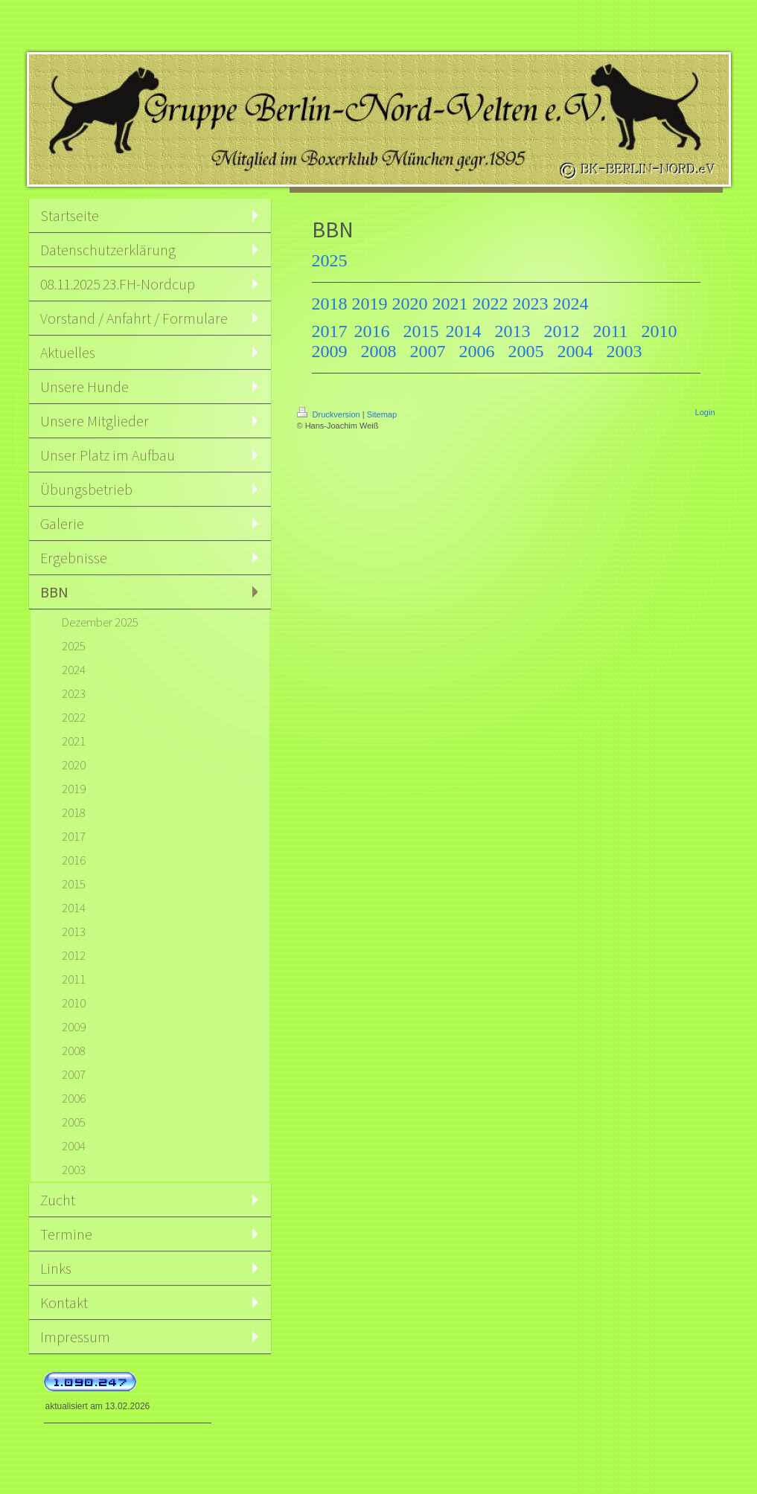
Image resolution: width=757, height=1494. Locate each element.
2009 (330, 351)
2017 (330, 331)
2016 (372, 331)
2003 (624, 351)
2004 (575, 351)
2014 (464, 331)
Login (705, 412)
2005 (526, 351)
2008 (379, 351)
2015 (421, 331)
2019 (370, 303)
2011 (610, 331)
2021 (450, 303)
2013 (513, 331)
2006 (477, 351)
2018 (330, 303)
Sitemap (382, 414)
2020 (410, 303)
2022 (490, 303)
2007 (428, 351)
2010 (659, 331)
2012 (562, 331)
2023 (531, 303)
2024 (571, 303)
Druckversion (329, 414)
